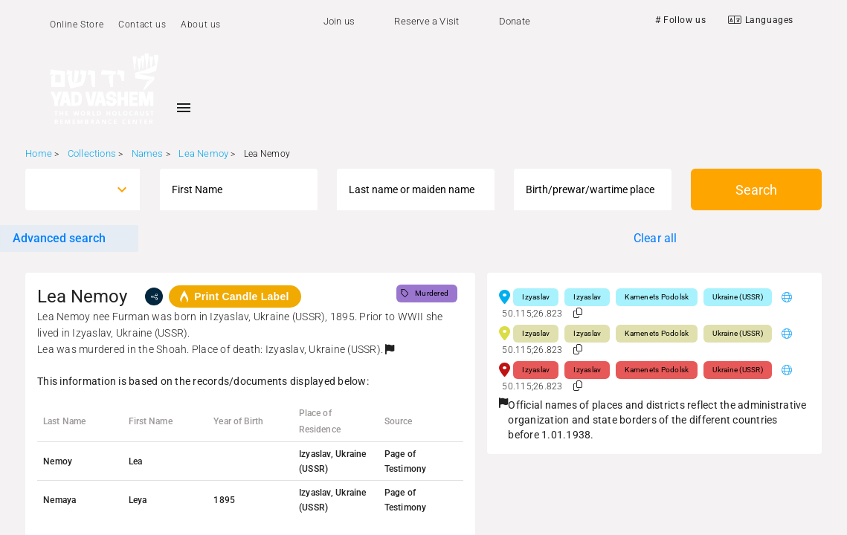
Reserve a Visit (426, 21)
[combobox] (69, 189)
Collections (92, 153)
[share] (154, 296)
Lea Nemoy (203, 153)
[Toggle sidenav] (184, 108)
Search (756, 190)
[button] (389, 349)
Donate (514, 21)
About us (201, 24)
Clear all (655, 238)
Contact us (142, 24)
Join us (339, 21)
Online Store (76, 24)
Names (148, 153)
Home (38, 153)
